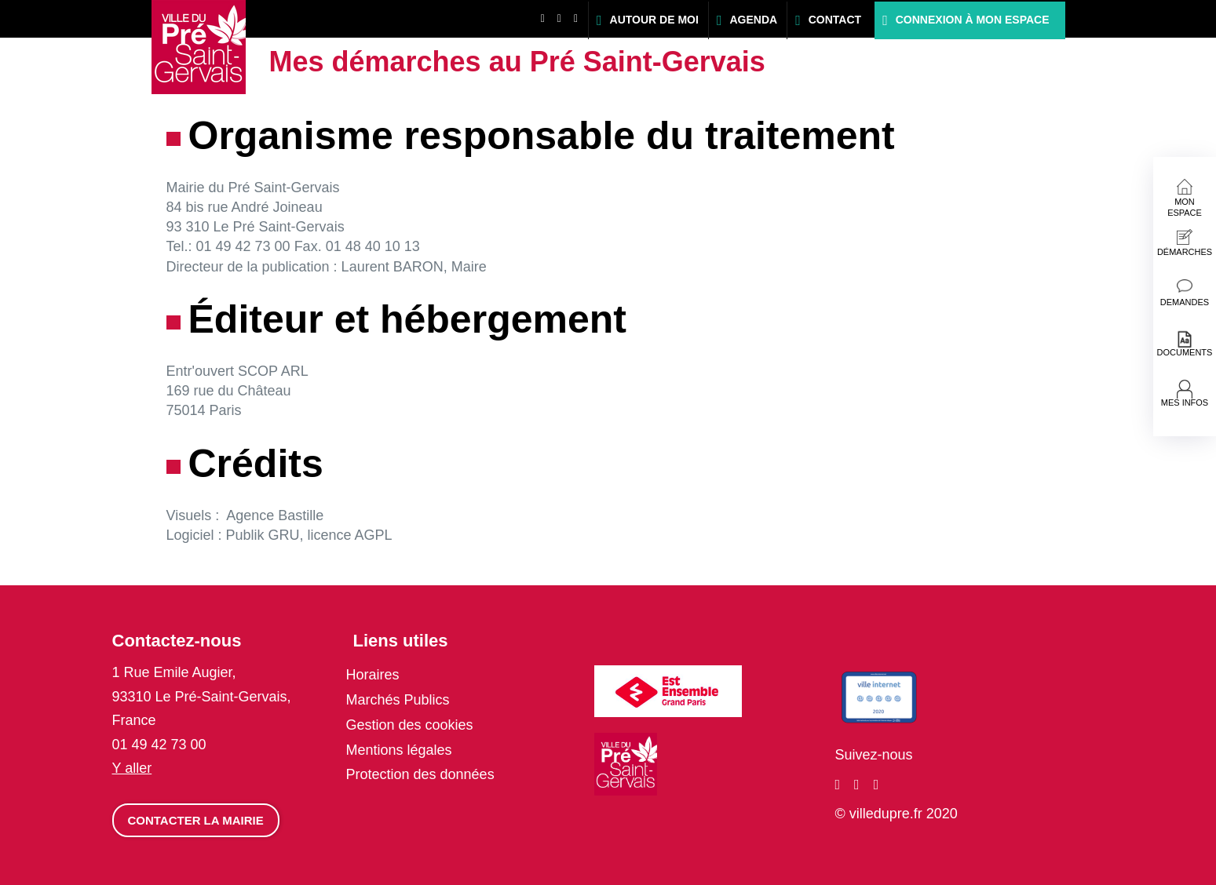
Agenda (753, 19)
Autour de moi (654, 19)
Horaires (373, 675)
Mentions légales (399, 750)
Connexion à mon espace (973, 19)
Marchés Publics (398, 700)
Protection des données (420, 774)
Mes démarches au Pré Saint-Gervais (517, 62)
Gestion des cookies (409, 725)
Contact (835, 19)
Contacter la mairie (196, 820)
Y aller (132, 768)
